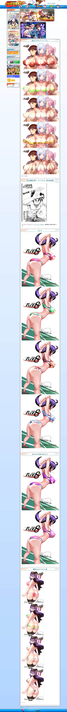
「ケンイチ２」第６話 (38, 224)
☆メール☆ (51, 3)
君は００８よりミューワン (40, 40)
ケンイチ (57, 182)
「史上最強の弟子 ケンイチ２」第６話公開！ (40, 180)
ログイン (59, 0)
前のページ (22, 707)
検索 (13, 85)
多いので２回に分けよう (40, 454)
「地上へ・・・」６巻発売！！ (13, 12)
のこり (40, 230)
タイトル (9, 86)
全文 (13, 86)
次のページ (26, 707)
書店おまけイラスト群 (40, 569)
